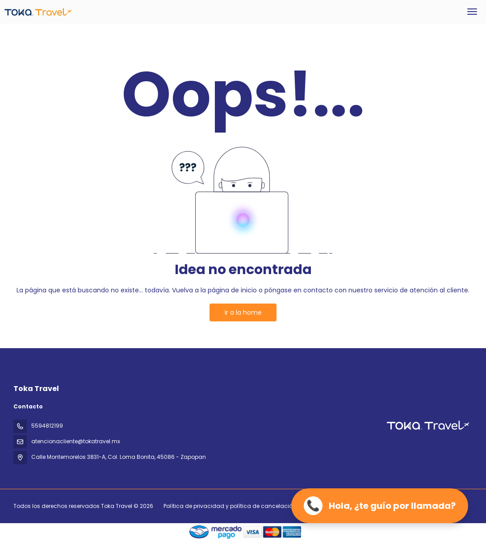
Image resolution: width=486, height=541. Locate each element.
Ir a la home (243, 312)
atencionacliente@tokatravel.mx (75, 441)
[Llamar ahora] (379, 505)
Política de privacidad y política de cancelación (229, 506)
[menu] (472, 11)
